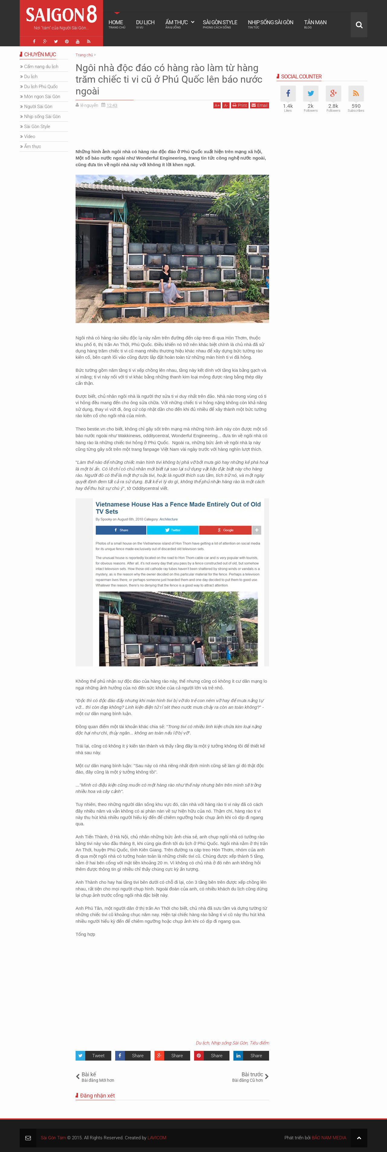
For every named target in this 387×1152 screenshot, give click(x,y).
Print (240, 105)
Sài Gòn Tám (53, 1137)
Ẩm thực (176, 24)
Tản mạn (315, 24)
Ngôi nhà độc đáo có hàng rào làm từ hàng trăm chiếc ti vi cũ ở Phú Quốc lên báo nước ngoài (169, 79)
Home (117, 24)
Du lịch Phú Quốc (41, 86)
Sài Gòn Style (220, 24)
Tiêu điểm (259, 1043)
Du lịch (145, 24)
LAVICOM (157, 1137)
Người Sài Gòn (38, 106)
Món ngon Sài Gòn (42, 96)
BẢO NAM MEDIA (329, 1137)
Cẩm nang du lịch (41, 66)
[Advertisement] (172, 126)
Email (260, 105)
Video (29, 136)
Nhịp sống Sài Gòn (270, 24)
